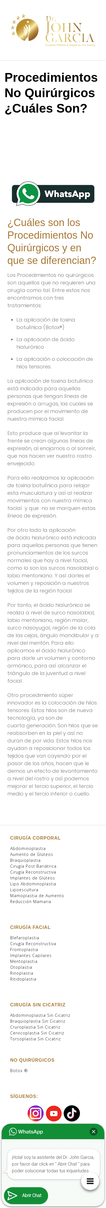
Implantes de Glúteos (32, 878)
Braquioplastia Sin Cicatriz (37, 1021)
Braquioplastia (25, 860)
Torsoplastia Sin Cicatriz (35, 1038)
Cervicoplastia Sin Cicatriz (37, 1033)
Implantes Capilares (31, 955)
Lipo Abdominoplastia (33, 883)
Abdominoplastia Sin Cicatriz (40, 1015)
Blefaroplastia (24, 937)
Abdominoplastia (28, 848)
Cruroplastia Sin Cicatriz (35, 1027)
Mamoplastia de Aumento (37, 895)
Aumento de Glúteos (31, 854)
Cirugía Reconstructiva (33, 872)
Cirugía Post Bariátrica (33, 866)
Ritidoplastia (23, 979)
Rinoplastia (21, 973)
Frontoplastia (24, 949)
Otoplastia (21, 967)
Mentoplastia (24, 961)
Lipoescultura (24, 889)
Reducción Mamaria (30, 901)
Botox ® (19, 1070)
